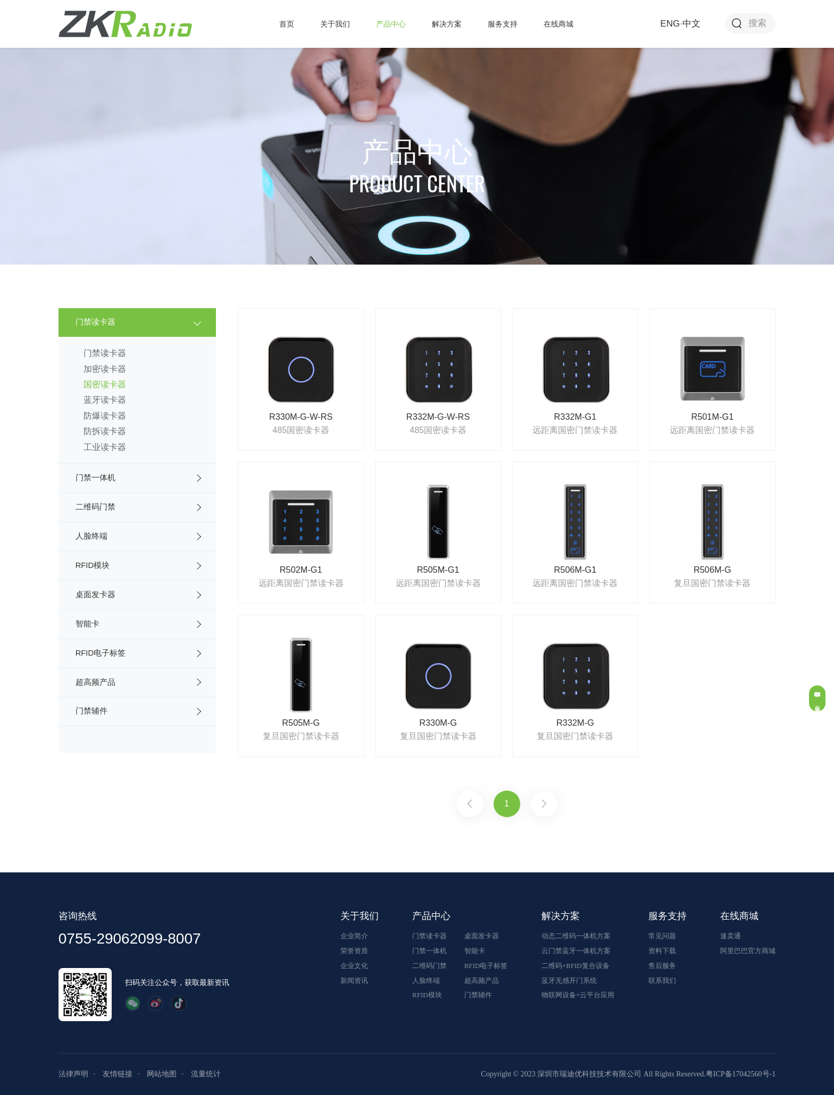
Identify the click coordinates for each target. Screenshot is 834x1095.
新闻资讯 (354, 980)
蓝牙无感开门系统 (569, 980)
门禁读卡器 (95, 322)
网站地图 (162, 1074)
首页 (286, 24)
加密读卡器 (105, 369)
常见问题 (662, 936)
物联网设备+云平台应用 (577, 995)
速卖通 (730, 936)
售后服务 (662, 966)
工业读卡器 (105, 447)
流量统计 (206, 1074)
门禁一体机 (95, 477)
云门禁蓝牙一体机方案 (576, 951)
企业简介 (354, 936)
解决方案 (447, 24)
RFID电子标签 (101, 653)
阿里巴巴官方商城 (747, 951)
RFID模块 (93, 565)
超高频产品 (95, 682)
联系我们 (662, 980)
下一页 (544, 804)
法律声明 (73, 1074)
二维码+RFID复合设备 (575, 966)
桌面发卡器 (95, 594)
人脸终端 (91, 536)
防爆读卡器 (105, 415)
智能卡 (87, 623)
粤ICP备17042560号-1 (740, 1074)
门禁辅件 (91, 711)
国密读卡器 (105, 384)
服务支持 (503, 24)
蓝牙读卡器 (105, 399)
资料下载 (662, 951)
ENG (670, 24)
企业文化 (354, 966)
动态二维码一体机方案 (576, 936)
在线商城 (558, 24)
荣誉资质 (354, 951)
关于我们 (335, 24)
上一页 (469, 804)
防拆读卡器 (105, 431)
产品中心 (391, 24)
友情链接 (117, 1074)
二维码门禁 (95, 507)
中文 (691, 24)
